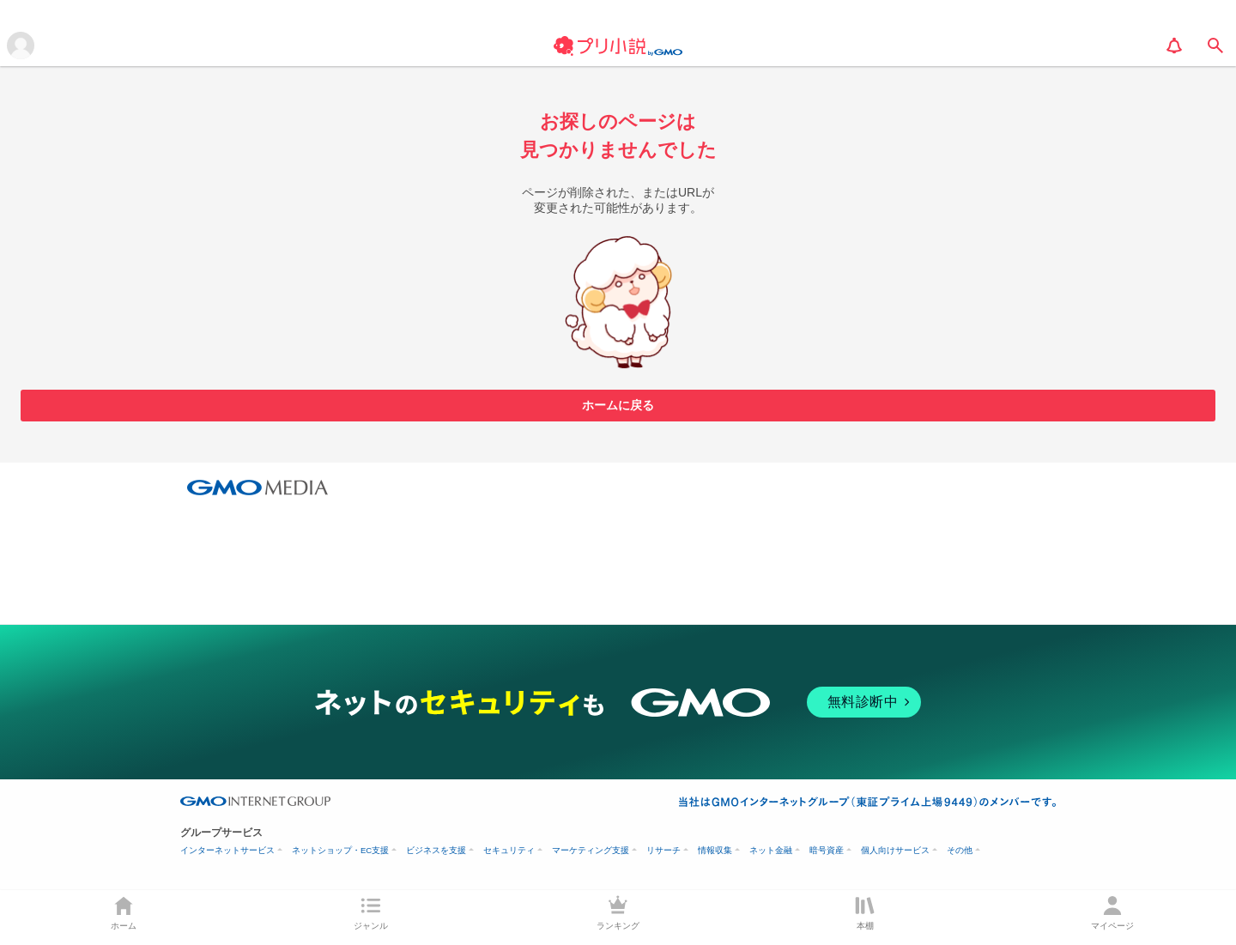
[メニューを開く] (20, 45)
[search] (1215, 45)
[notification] (1174, 45)
